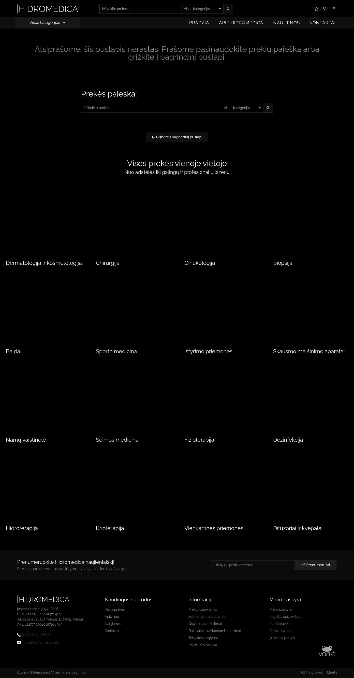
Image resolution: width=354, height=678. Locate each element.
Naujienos (286, 22)
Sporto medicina (116, 351)
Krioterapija (110, 528)
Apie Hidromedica (241, 22)
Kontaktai (323, 22)
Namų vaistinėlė (26, 440)
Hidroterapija (22, 528)
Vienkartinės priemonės (213, 528)
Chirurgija (107, 263)
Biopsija (282, 263)
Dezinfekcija (288, 440)
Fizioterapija (199, 440)
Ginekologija (199, 263)
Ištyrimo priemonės (208, 351)
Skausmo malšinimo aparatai (309, 351)
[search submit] (228, 9)
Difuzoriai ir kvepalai (298, 528)
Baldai (13, 351)
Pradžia (199, 22)
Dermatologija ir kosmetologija (44, 263)
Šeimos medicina (117, 440)
